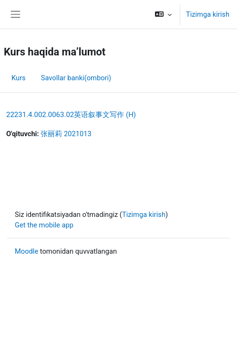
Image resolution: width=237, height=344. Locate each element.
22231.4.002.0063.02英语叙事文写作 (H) (71, 114)
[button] (163, 14)
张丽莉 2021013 (66, 133)
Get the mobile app (44, 225)
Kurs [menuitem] (18, 78)
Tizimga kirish (207, 14)
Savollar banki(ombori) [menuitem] (76, 78)
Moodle (26, 251)
